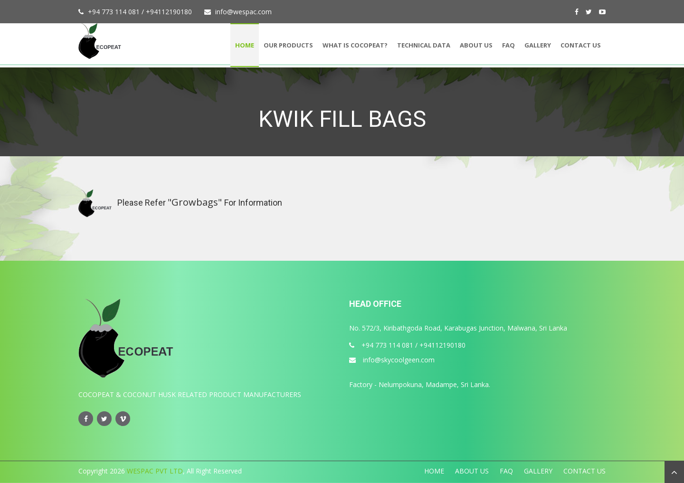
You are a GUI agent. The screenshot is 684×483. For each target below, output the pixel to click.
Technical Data (423, 45)
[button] (674, 472)
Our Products (288, 45)
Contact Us (580, 45)
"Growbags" (196, 202)
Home (244, 45)
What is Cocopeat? (355, 45)
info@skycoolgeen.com (392, 359)
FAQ (508, 45)
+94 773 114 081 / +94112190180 (140, 11)
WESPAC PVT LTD (154, 470)
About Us (476, 45)
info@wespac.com (243, 11)
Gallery (537, 45)
